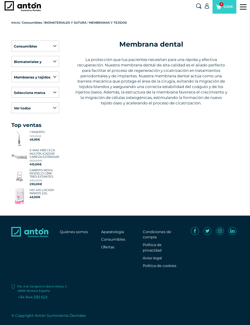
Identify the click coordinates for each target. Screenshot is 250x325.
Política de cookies (159, 266)
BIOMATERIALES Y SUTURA (65, 22)
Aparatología (112, 232)
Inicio (15, 22)
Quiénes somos (74, 232)
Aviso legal (152, 258)
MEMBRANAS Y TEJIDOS (108, 22)
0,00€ (224, 8)
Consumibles (32, 22)
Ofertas (107, 247)
